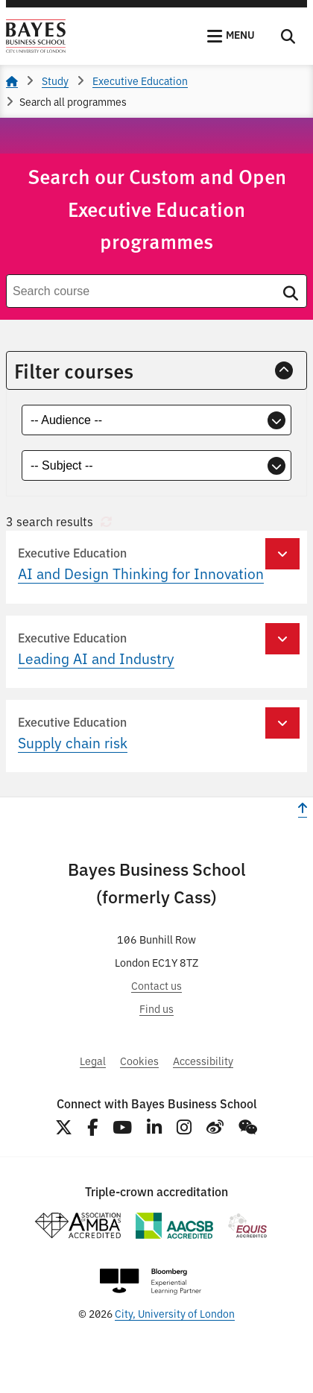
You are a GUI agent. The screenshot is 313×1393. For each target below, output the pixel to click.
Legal (93, 1060)
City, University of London (175, 1313)
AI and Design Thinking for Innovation (141, 573)
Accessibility (203, 1060)
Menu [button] (240, 34)
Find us (156, 1008)
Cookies (139, 1060)
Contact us (156, 985)
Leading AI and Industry (96, 658)
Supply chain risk (72, 742)
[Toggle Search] (288, 36)
